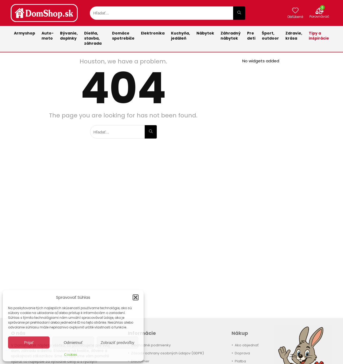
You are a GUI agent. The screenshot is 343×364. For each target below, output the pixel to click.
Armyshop (24, 33)
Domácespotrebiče (123, 35)
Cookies (70, 354)
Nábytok (205, 33)
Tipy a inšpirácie (319, 35)
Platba (240, 361)
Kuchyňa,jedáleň (180, 35)
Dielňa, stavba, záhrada (93, 38)
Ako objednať (247, 345)
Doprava (242, 353)
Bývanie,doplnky (69, 35)
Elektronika (153, 33)
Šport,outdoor (270, 35)
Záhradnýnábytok (231, 35)
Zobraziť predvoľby (117, 342)
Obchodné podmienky (151, 345)
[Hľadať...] (239, 13)
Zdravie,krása (293, 35)
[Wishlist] (295, 10)
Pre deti (251, 35)
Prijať (29, 342)
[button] (135, 297)
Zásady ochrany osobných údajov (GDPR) (167, 353)
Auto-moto (48, 35)
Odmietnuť (73, 342)
